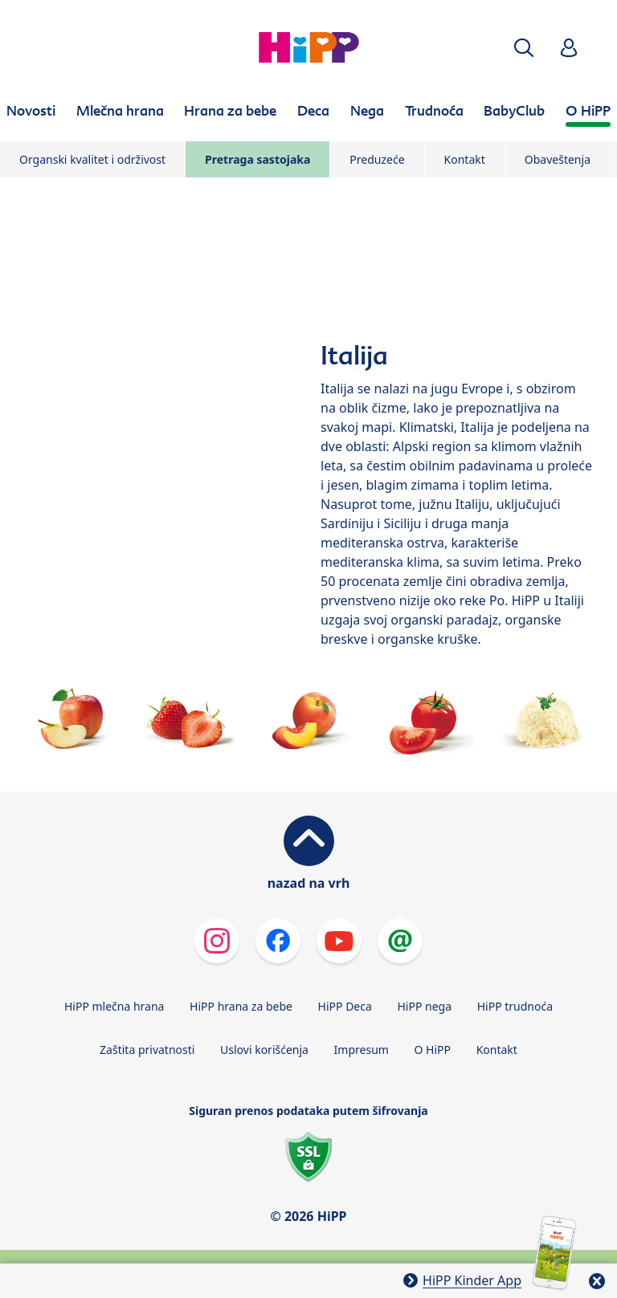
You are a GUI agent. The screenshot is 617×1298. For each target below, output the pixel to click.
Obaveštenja (557, 159)
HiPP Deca (345, 1006)
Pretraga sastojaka (257, 159)
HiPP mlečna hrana (114, 1006)
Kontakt (464, 159)
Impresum (361, 1049)
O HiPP (433, 1049)
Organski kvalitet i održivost (92, 159)
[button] (523, 48)
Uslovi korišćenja (264, 1049)
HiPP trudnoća (515, 1006)
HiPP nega (424, 1006)
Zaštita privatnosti (147, 1049)
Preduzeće (376, 159)
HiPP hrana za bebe (241, 1006)
